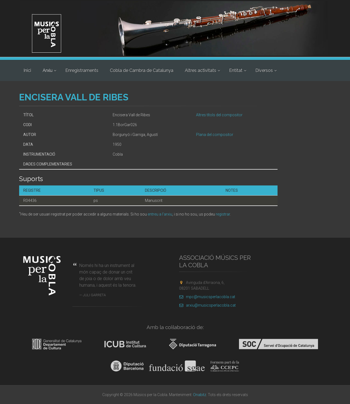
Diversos (264, 70)
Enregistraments (81, 70)
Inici (27, 70)
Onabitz (199, 395)
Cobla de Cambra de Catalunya (141, 70)
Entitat (236, 70)
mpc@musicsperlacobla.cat (207, 297)
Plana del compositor (214, 134)
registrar (223, 214)
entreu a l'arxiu (160, 214)
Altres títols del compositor (219, 115)
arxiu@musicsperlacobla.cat (207, 305)
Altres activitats (200, 70)
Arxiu (47, 70)
